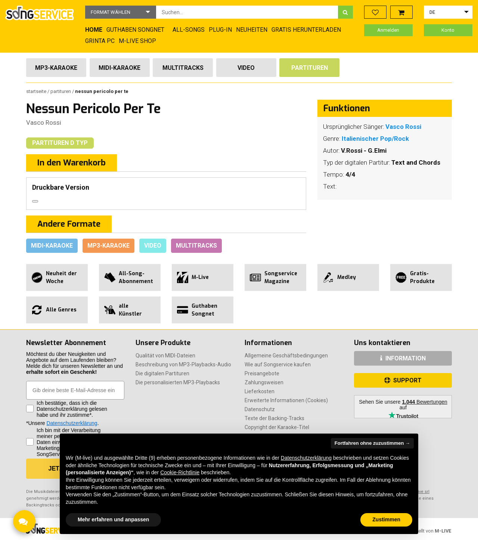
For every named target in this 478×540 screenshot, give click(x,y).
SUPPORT (403, 380)
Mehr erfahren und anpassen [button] (113, 519)
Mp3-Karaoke (56, 67)
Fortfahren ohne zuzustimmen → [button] (372, 443)
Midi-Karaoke (119, 67)
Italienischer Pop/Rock (375, 138)
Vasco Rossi (43, 122)
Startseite (36, 91)
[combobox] (247, 12)
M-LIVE (443, 531)
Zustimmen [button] (386, 519)
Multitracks (183, 67)
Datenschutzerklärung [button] (306, 458)
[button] (120, 12)
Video (246, 67)
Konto (447, 30)
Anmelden (388, 30)
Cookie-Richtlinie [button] (179, 472)
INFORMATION (403, 358)
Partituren (309, 67)
